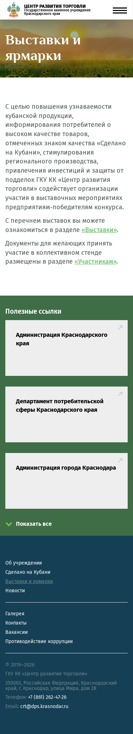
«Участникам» (95, 261)
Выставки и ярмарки (29, 581)
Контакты (16, 623)
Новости (15, 591)
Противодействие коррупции (39, 641)
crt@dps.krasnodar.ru (44, 706)
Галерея (14, 614)
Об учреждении (23, 563)
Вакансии (16, 632)
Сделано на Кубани (27, 572)
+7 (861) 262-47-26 (47, 697)
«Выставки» (99, 230)
